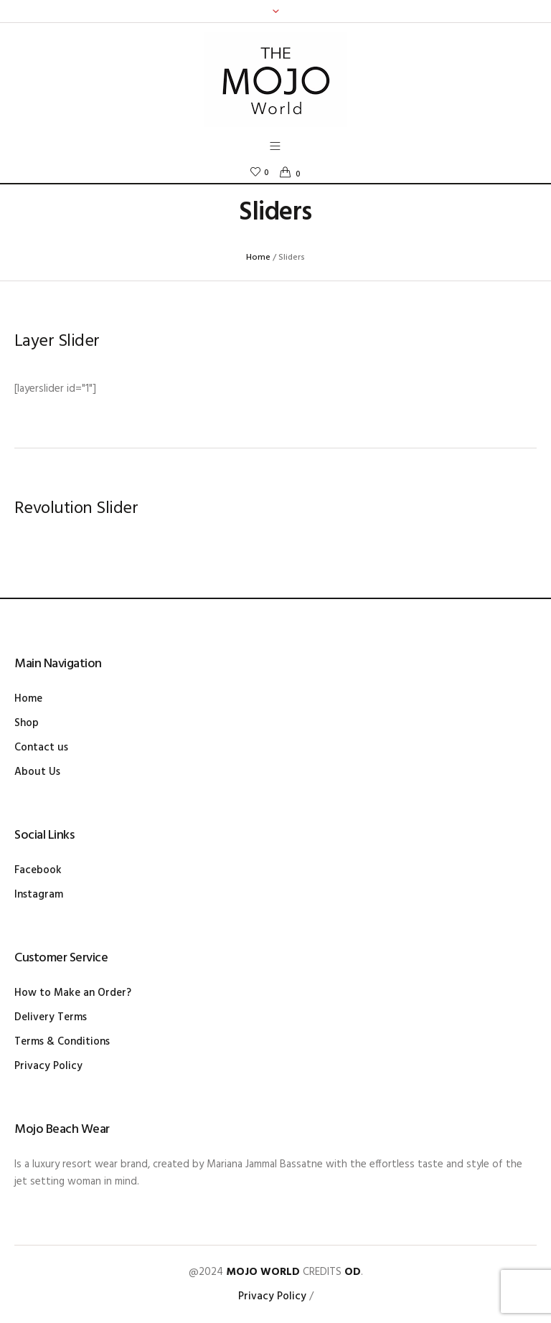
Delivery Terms (50, 1017)
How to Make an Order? (72, 993)
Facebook (38, 870)
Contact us (41, 747)
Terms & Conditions (62, 1041)
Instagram (38, 894)
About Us (37, 772)
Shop (26, 723)
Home (258, 257)
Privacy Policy (48, 1066)
